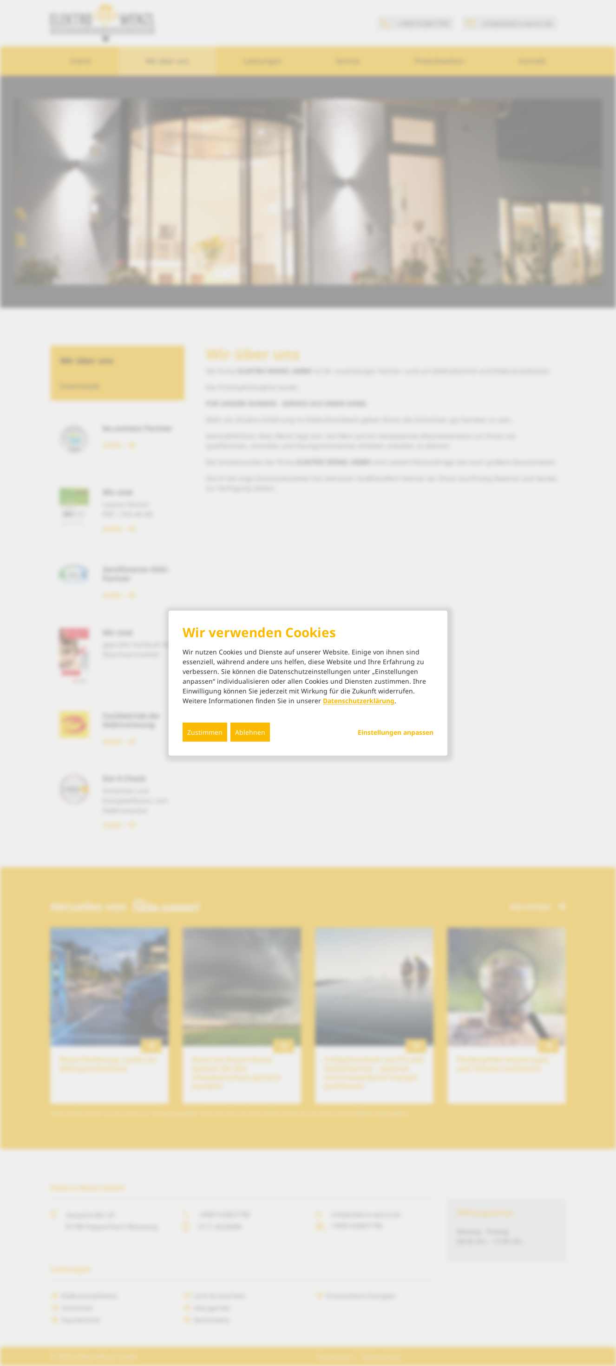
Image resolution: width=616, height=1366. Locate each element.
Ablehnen (250, 732)
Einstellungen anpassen (395, 732)
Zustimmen (205, 732)
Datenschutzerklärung (358, 700)
